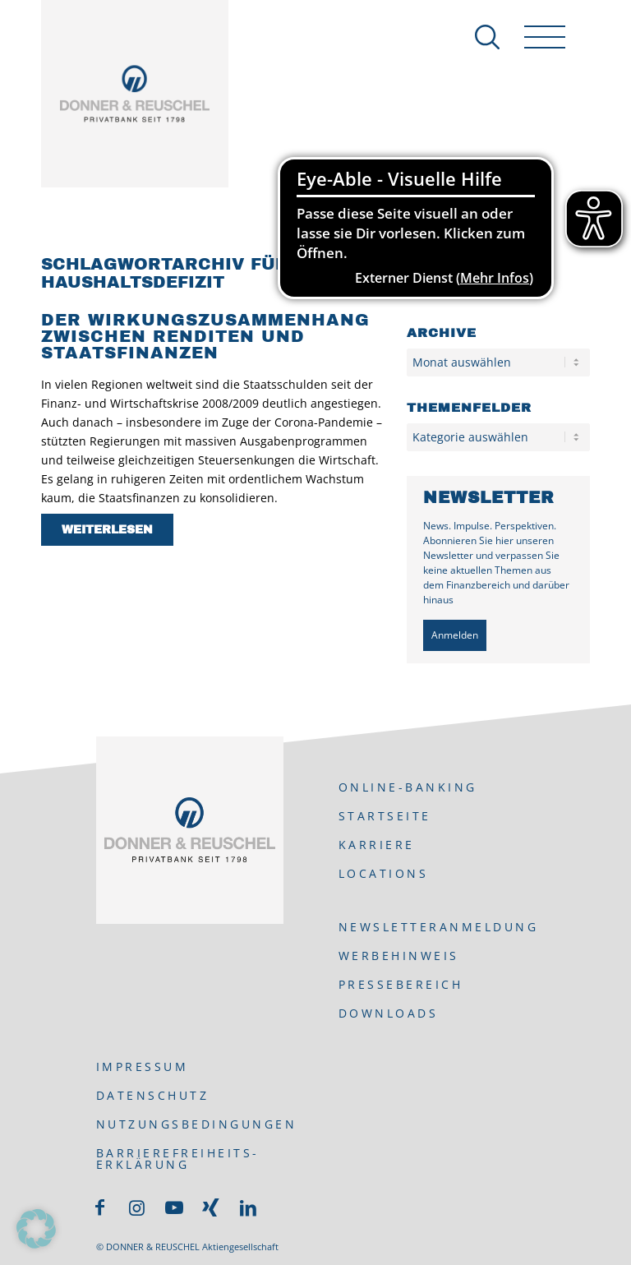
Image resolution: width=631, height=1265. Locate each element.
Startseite (385, 816)
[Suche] (479, 37)
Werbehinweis (399, 955)
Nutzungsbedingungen (196, 1124)
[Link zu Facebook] (100, 1207)
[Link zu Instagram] (137, 1207)
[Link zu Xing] (211, 1207)
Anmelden (454, 635)
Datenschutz (153, 1095)
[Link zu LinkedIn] (248, 1207)
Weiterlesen (107, 530)
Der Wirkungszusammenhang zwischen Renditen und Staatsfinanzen (205, 336)
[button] (36, 1229)
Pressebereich (401, 984)
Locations (384, 873)
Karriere (377, 844)
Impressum (142, 1066)
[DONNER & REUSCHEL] (134, 93)
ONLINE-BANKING (408, 787)
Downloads (389, 1013)
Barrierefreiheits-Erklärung (178, 1158)
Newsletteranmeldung (439, 927)
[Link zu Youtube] (174, 1207)
